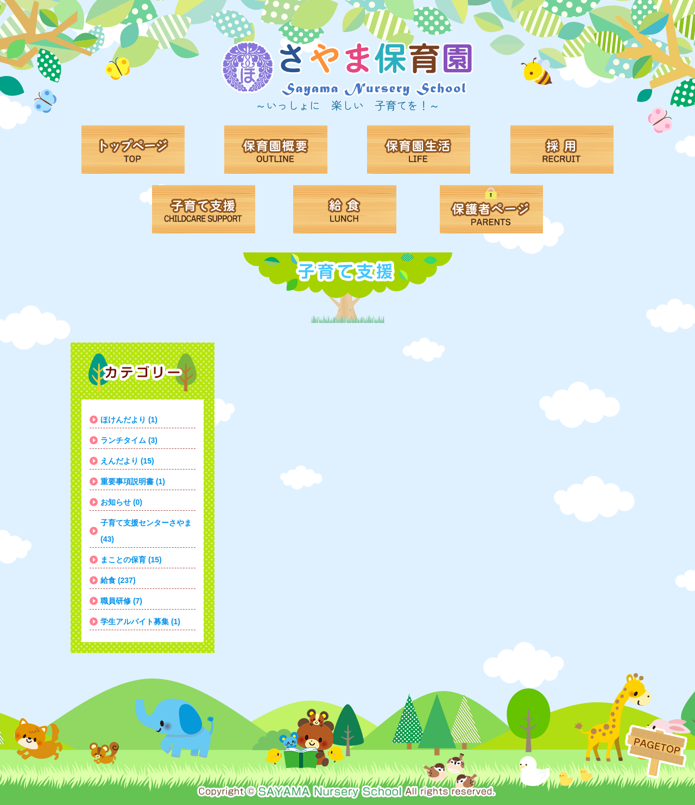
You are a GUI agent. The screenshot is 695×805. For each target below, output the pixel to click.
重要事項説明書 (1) (132, 481)
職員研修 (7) (121, 601)
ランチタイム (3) (128, 440)
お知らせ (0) (121, 502)
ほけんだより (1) (128, 419)
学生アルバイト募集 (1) (140, 621)
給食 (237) (118, 580)
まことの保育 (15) (131, 559)
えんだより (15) (127, 461)
